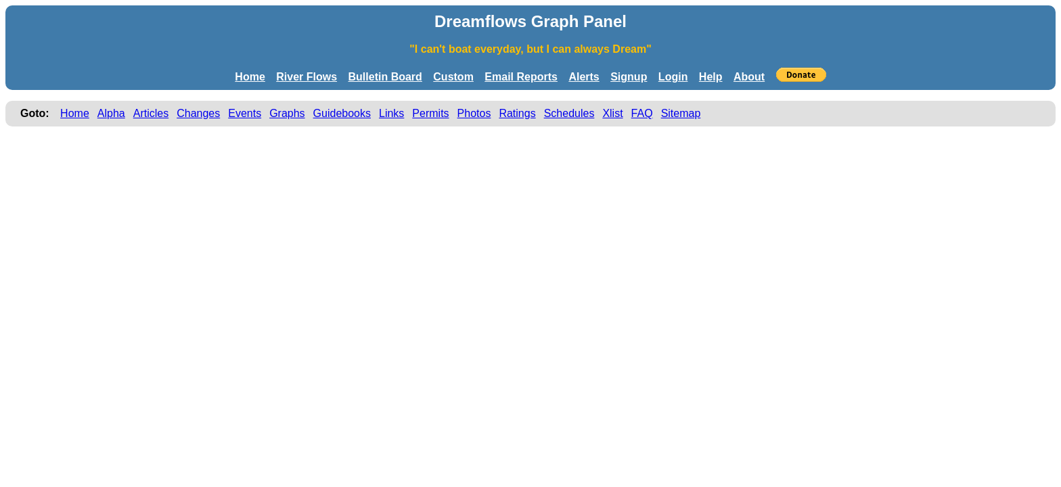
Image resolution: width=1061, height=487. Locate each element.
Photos (474, 113)
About (749, 77)
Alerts (583, 77)
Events (244, 113)
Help (711, 77)
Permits (430, 113)
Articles (150, 113)
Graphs (286, 113)
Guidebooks (342, 113)
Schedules (569, 113)
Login (673, 77)
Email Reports (521, 77)
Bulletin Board (385, 77)
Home (250, 77)
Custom (453, 77)
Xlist (612, 113)
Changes (198, 113)
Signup (628, 77)
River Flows (306, 77)
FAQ (642, 113)
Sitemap (681, 113)
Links (391, 113)
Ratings (517, 113)
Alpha (111, 113)
